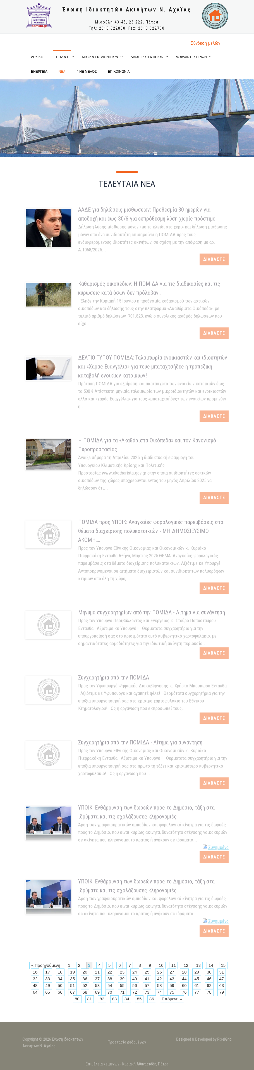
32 (35, 978)
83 (114, 998)
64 (35, 992)
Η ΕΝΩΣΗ (61, 57)
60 (184, 985)
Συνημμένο (218, 844)
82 (102, 998)
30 (209, 972)
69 (97, 992)
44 (184, 978)
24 (134, 972)
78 (209, 992)
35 (72, 978)
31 (221, 972)
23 (122, 972)
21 (97, 972)
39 (122, 978)
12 (186, 965)
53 (97, 985)
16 (35, 972)
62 (209, 985)
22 (109, 972)
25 (147, 972)
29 (196, 972)
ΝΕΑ (62, 71)
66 (60, 992)
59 (171, 985)
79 (221, 992)
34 (60, 978)
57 (147, 985)
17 (47, 972)
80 (77, 998)
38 (109, 978)
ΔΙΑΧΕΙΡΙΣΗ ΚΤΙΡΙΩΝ (147, 57)
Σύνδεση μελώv (205, 43)
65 (47, 992)
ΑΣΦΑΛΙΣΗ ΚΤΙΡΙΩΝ (191, 57)
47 (221, 978)
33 (47, 978)
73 (147, 992)
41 (147, 978)
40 (134, 978)
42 (159, 978)
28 (184, 972)
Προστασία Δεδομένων (127, 1044)
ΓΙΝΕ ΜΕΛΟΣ (86, 71)
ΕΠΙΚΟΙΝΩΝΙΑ (119, 71)
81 (89, 998)
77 (196, 992)
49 (47, 985)
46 (209, 978)
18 (60, 972)
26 (159, 972)
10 (161, 965)
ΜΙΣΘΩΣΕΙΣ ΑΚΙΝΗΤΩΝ (100, 57)
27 (171, 972)
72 (134, 992)
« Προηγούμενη (45, 965)
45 (196, 978)
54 (109, 985)
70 (109, 992)
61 (196, 985)
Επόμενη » (172, 998)
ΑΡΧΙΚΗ (37, 57)
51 (72, 985)
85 (139, 998)
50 (60, 985)
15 (223, 965)
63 (221, 985)
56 (134, 985)
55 (122, 985)
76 (184, 992)
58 (159, 985)
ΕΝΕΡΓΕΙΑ (39, 71)
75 (171, 992)
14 (211, 965)
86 (151, 998)
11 (173, 965)
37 (97, 978)
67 (72, 992)
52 (85, 985)
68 (85, 992)
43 (171, 978)
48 (35, 985)
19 (72, 972)
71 (122, 992)
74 (159, 992)
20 (85, 972)
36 (85, 978)
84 (126, 998)
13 (198, 965)
